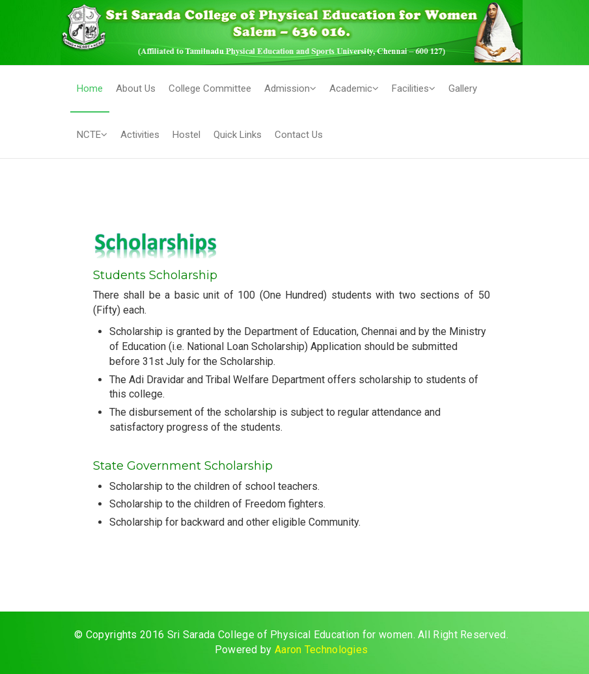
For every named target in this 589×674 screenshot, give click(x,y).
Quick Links (237, 135)
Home (90, 88)
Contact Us (299, 135)
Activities (139, 135)
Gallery (462, 88)
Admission (290, 88)
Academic (354, 88)
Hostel (186, 135)
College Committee (210, 88)
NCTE (92, 135)
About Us (136, 88)
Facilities (413, 88)
